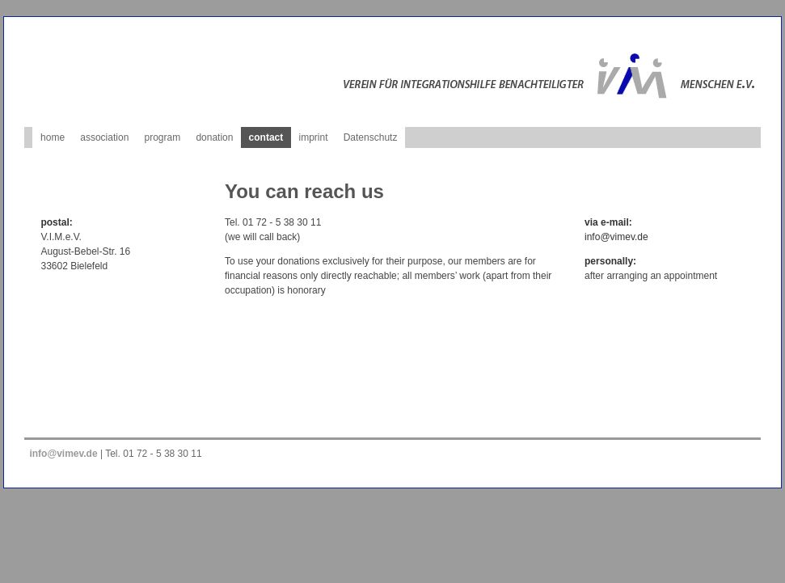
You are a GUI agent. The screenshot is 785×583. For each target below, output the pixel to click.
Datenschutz (371, 137)
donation (214, 137)
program (163, 137)
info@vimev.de (616, 237)
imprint (312, 137)
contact (266, 137)
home (52, 137)
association (104, 137)
